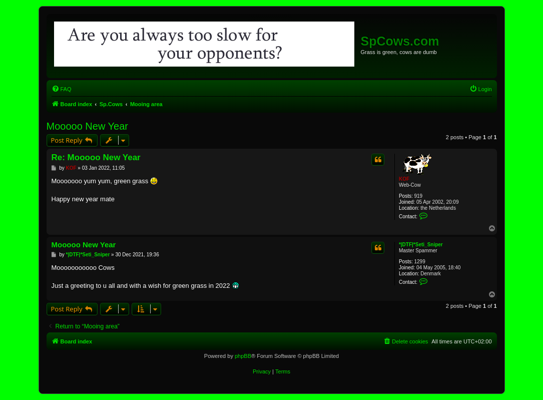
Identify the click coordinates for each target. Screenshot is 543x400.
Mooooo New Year (87, 126)
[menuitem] (62, 89)
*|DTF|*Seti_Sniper (421, 244)
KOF (404, 179)
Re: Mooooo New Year (96, 157)
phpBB (243, 356)
